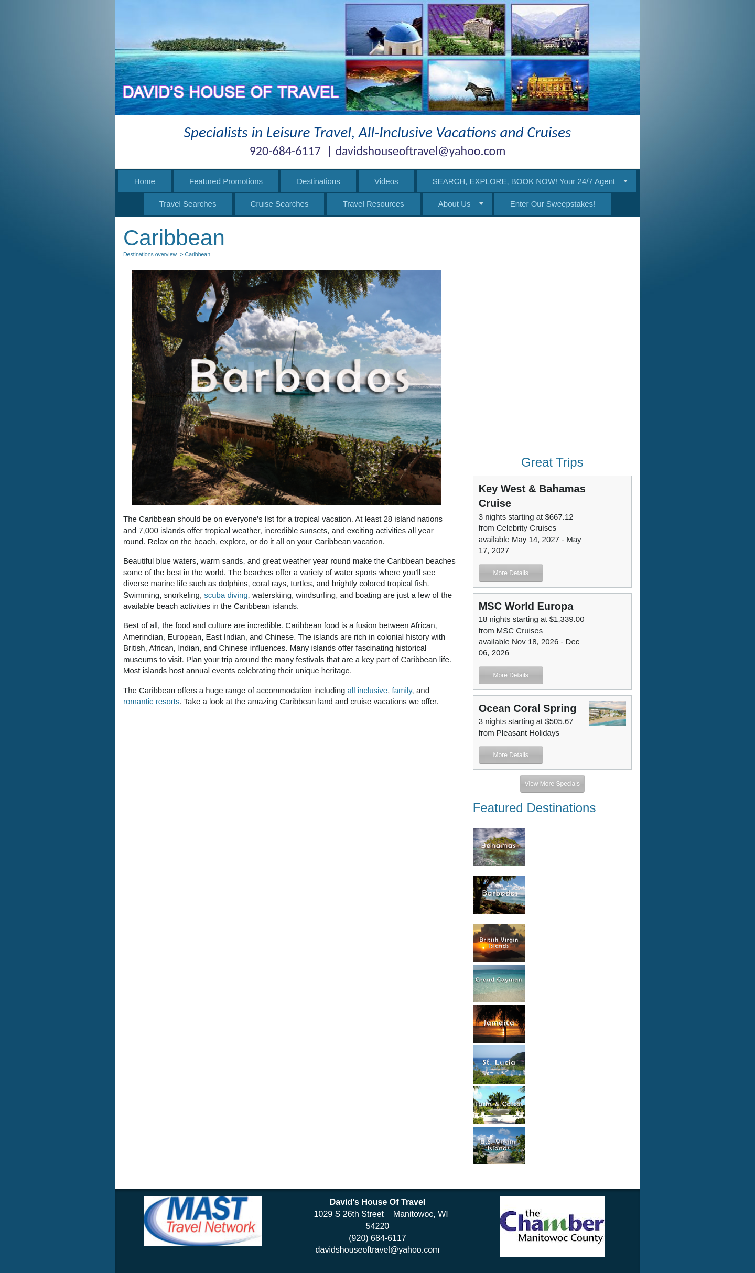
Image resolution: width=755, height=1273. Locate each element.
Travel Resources (373, 203)
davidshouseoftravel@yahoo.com (378, 1249)
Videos (386, 181)
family (402, 690)
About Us (454, 203)
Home (144, 181)
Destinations (318, 181)
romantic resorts (151, 701)
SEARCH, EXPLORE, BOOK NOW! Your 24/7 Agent (524, 181)
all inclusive (368, 690)
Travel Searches (188, 203)
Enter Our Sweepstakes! (553, 203)
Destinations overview (150, 254)
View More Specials (552, 783)
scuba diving (225, 594)
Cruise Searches (280, 203)
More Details (510, 573)
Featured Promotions (226, 181)
